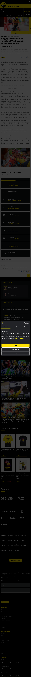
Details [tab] (15, 326)
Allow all (16, 345)
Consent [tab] (5, 326)
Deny (15, 353)
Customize (15, 349)
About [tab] (25, 326)
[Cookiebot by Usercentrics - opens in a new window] (24, 323)
